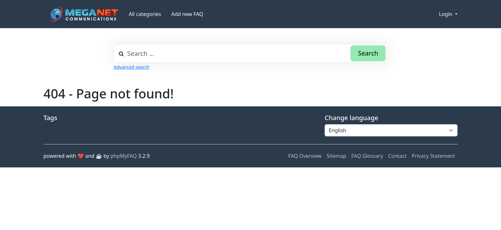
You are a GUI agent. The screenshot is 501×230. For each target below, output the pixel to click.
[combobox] (250, 53)
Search (368, 53)
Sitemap (336, 155)
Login (446, 14)
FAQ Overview (304, 155)
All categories (145, 14)
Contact (397, 155)
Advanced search (131, 67)
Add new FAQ (187, 14)
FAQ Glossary (367, 155)
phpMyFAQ (124, 155)
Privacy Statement (433, 155)
